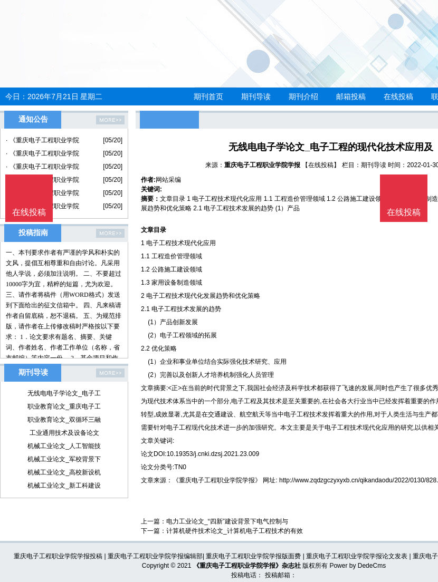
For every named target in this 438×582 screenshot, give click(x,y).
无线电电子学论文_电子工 (64, 393)
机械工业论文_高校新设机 (64, 472)
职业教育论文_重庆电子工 (64, 406)
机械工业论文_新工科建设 (64, 485)
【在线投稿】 (321, 165)
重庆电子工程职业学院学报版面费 (253, 556)
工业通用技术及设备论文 (64, 432)
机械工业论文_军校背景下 (64, 459)
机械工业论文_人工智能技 (64, 446)
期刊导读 (256, 96)
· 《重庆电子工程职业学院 (42, 140)
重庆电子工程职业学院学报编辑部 (155, 556)
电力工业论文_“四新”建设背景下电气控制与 (227, 521)
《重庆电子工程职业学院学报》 (217, 480)
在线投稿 (398, 96)
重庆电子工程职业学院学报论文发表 (356, 556)
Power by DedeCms (357, 565)
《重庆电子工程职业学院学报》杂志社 (247, 565)
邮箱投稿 (351, 96)
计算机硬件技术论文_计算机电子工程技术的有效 (234, 531)
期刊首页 (208, 96)
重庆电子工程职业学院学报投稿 (58, 556)
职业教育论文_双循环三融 (64, 419)
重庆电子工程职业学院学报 (262, 165)
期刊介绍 (303, 96)
